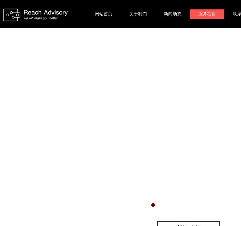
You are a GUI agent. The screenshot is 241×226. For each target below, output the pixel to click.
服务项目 (207, 14)
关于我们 (138, 14)
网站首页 (103, 14)
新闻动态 (172, 14)
